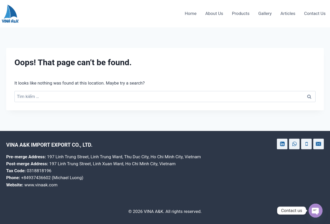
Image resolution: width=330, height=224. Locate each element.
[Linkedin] (282, 144)
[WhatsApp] (294, 144)
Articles (287, 13)
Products (240, 13)
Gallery (265, 13)
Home (190, 13)
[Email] (318, 144)
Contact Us (315, 13)
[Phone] (306, 144)
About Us (214, 13)
